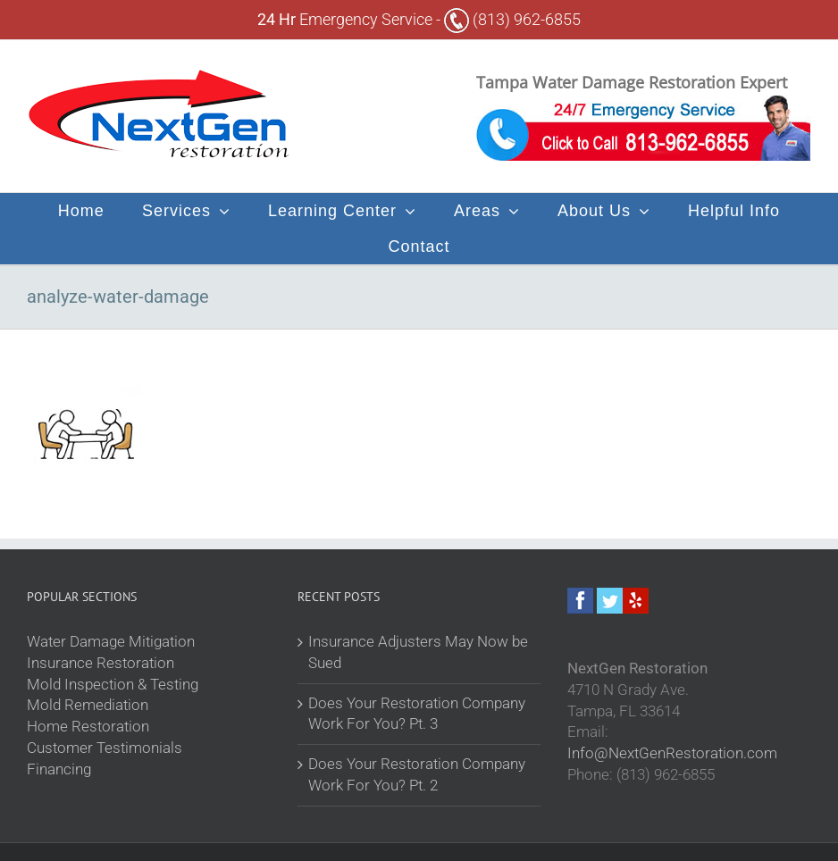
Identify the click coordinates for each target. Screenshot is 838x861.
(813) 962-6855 (512, 19)
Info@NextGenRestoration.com (672, 753)
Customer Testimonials (104, 748)
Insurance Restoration (100, 663)
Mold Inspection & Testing (112, 684)
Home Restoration (88, 726)
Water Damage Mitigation (111, 641)
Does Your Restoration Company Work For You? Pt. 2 (416, 774)
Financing (59, 769)
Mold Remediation (87, 705)
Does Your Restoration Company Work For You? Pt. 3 (416, 713)
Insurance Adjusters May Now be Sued (418, 652)
